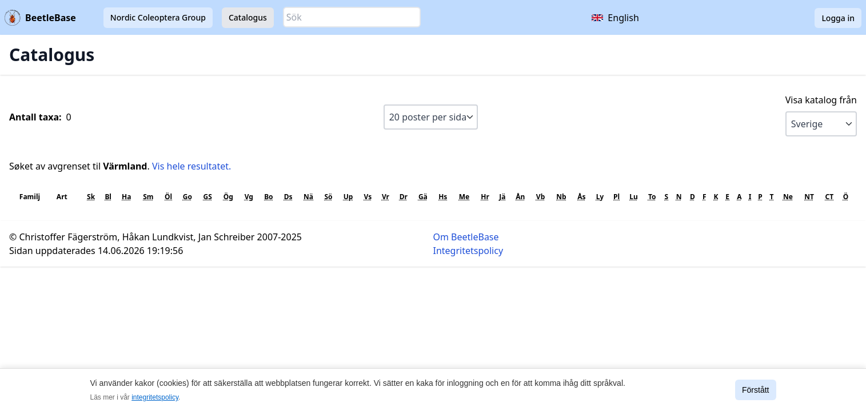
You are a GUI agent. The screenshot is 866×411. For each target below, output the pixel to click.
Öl (168, 197)
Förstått (755, 389)
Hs (442, 197)
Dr (404, 197)
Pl (616, 197)
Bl (108, 197)
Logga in (838, 18)
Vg (249, 197)
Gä (423, 197)
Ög (228, 197)
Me (464, 197)
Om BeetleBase (466, 237)
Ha (126, 197)
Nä (308, 197)
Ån (520, 197)
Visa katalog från (821, 100)
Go (187, 197)
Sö (328, 197)
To (652, 197)
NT (809, 197)
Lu (633, 197)
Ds (288, 197)
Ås (581, 197)
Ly (600, 197)
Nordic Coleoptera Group (158, 17)
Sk (91, 197)
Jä (502, 197)
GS (207, 197)
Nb (561, 197)
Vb (540, 197)
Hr (485, 197)
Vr (385, 197)
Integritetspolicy (468, 250)
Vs (368, 197)
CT (829, 197)
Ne (788, 197)
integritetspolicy (154, 397)
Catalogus (248, 17)
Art (62, 197)
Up (348, 197)
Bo (268, 197)
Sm (148, 197)
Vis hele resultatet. (191, 166)
